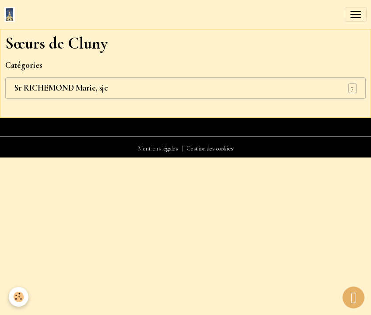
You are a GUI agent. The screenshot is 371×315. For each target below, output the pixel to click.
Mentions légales (158, 148)
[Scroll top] (353, 297)
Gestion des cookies (210, 148)
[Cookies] (18, 297)
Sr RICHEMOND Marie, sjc (61, 88)
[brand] (11, 14)
